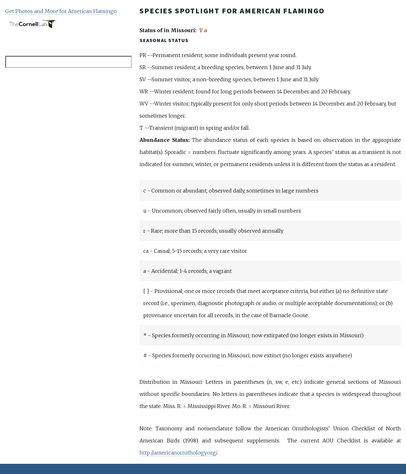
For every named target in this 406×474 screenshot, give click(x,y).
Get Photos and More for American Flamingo (61, 11)
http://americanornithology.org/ (178, 452)
